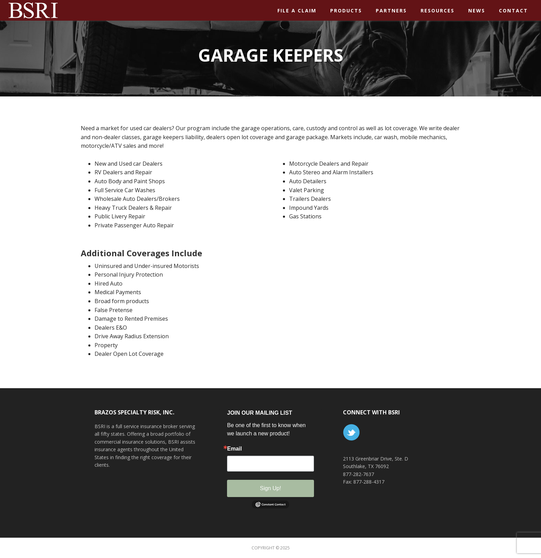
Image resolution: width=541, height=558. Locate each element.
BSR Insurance (62, 10)
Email (234, 449)
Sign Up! (270, 488)
